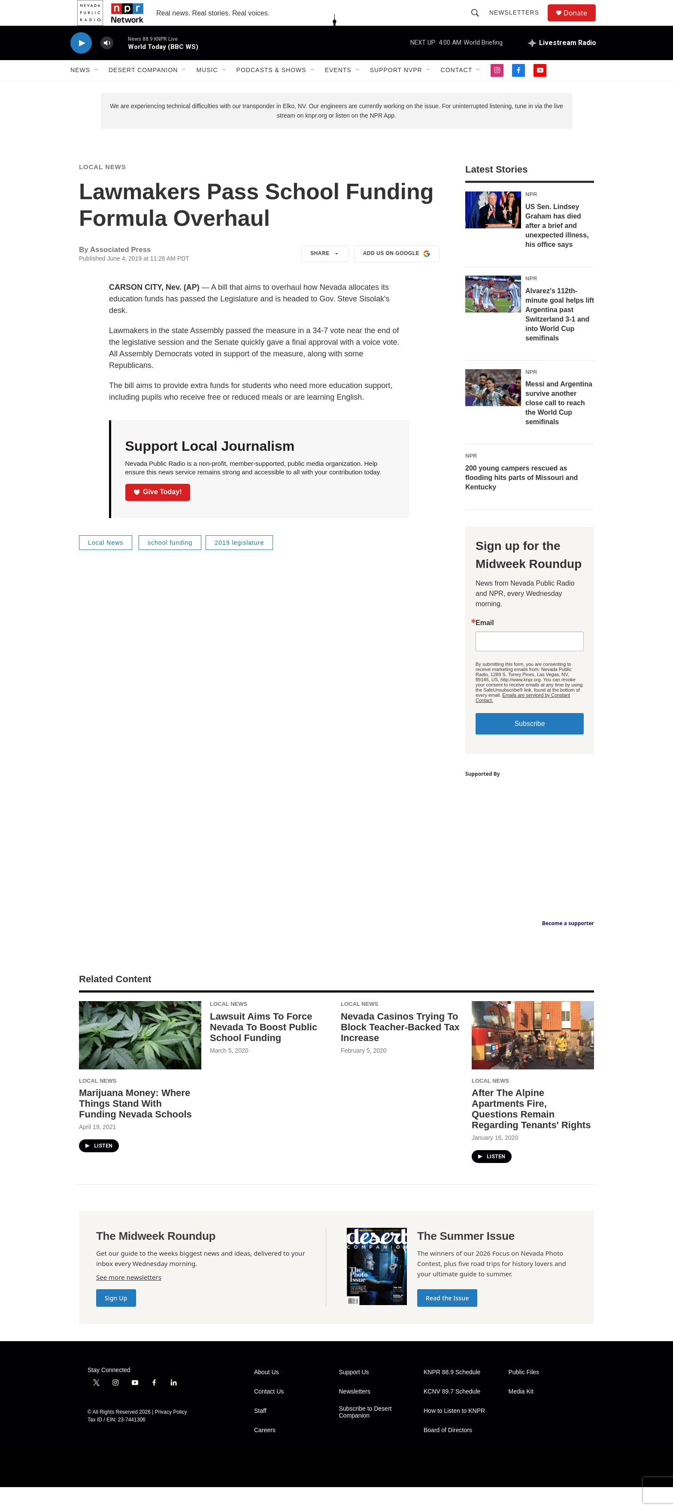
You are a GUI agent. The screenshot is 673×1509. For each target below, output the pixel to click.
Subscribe (529, 745)
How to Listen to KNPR (454, 1433)
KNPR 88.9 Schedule (452, 1394)
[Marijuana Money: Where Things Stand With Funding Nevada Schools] (140, 1057)
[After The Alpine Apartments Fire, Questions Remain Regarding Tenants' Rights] (533, 1057)
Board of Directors (448, 1452)
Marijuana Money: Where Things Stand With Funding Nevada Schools (135, 1125)
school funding (170, 564)
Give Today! (158, 513)
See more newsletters (128, 1299)
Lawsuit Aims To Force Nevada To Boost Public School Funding (263, 1049)
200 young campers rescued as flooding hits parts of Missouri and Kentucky (521, 499)
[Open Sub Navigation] (96, 89)
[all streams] (562, 62)
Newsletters (518, 22)
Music (207, 89)
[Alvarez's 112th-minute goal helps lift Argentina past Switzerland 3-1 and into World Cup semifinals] (493, 316)
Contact (457, 89)
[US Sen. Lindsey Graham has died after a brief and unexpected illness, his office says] (493, 231)
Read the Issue (447, 1320)
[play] (81, 62)
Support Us (354, 1394)
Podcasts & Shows (271, 89)
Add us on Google (396, 275)
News (80, 89)
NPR (531, 216)
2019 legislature (239, 564)
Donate (580, 22)
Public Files (524, 1394)
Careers (265, 1452)
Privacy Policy (171, 1434)
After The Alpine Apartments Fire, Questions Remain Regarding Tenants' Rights (531, 1130)
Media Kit (521, 1413)
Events (338, 89)
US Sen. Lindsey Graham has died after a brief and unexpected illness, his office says (557, 247)
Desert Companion (143, 89)
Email (485, 644)
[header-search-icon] (479, 22)
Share (325, 275)
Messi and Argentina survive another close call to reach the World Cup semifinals (558, 424)
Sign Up (116, 1320)
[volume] (107, 62)
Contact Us (269, 1413)
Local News (102, 188)
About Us (266, 1394)
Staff (260, 1433)
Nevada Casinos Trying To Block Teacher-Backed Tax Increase (400, 1049)
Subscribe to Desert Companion (365, 1434)
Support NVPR (396, 89)
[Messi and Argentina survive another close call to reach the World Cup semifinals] (493, 409)
